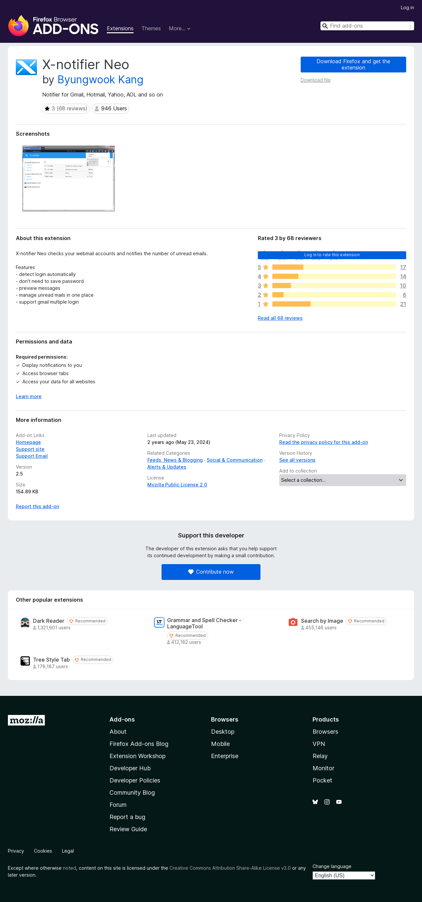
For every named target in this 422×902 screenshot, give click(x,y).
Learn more (29, 396)
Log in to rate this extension (332, 254)
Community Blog (132, 792)
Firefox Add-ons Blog (138, 743)
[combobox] (367, 25)
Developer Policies (134, 780)
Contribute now (211, 571)
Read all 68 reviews (280, 318)
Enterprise (224, 755)
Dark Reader (48, 621)
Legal (68, 851)
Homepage (28, 442)
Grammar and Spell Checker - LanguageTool (204, 623)
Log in (407, 7)
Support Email (32, 456)
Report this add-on (37, 506)
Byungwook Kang (100, 79)
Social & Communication (234, 460)
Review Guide (128, 829)
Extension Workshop (137, 755)
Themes (151, 28)
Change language (332, 866)
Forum (118, 804)
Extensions (120, 28)
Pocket (322, 780)
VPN (319, 743)
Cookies (43, 851)
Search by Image (322, 621)
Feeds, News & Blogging (175, 460)
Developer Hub (130, 768)
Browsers (325, 731)
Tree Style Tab (51, 660)
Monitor (323, 768)
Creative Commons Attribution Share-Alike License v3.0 (230, 868)
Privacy (16, 851)
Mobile (220, 743)
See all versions (297, 460)
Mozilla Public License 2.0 (177, 484)
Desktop (222, 731)
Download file (316, 80)
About (118, 731)
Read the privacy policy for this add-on (323, 442)
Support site (30, 449)
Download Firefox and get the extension (353, 64)
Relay (320, 755)
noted (69, 868)
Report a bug (127, 816)
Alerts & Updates (166, 467)
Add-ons (122, 719)
